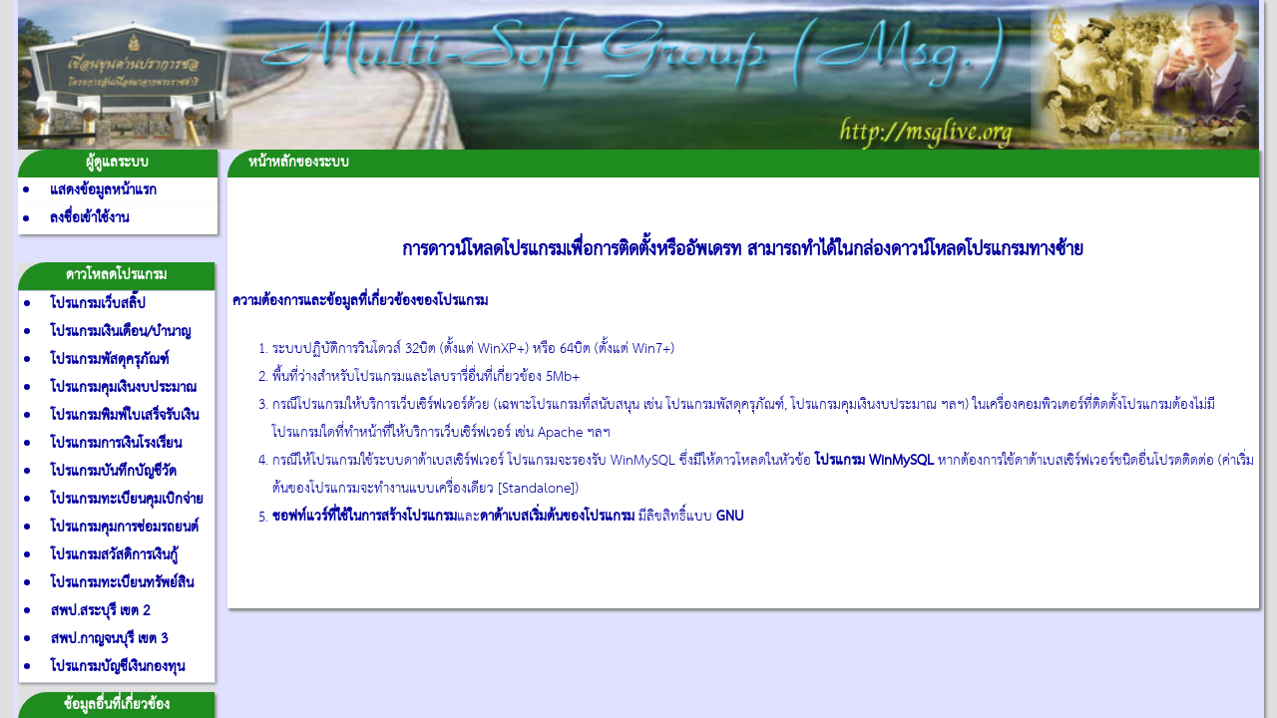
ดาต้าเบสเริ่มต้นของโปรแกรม (557, 517)
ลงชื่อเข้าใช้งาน (89, 218)
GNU (729, 517)
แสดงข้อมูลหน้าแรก (103, 191)
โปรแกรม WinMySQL (874, 461)
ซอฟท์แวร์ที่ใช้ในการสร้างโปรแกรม (364, 517)
